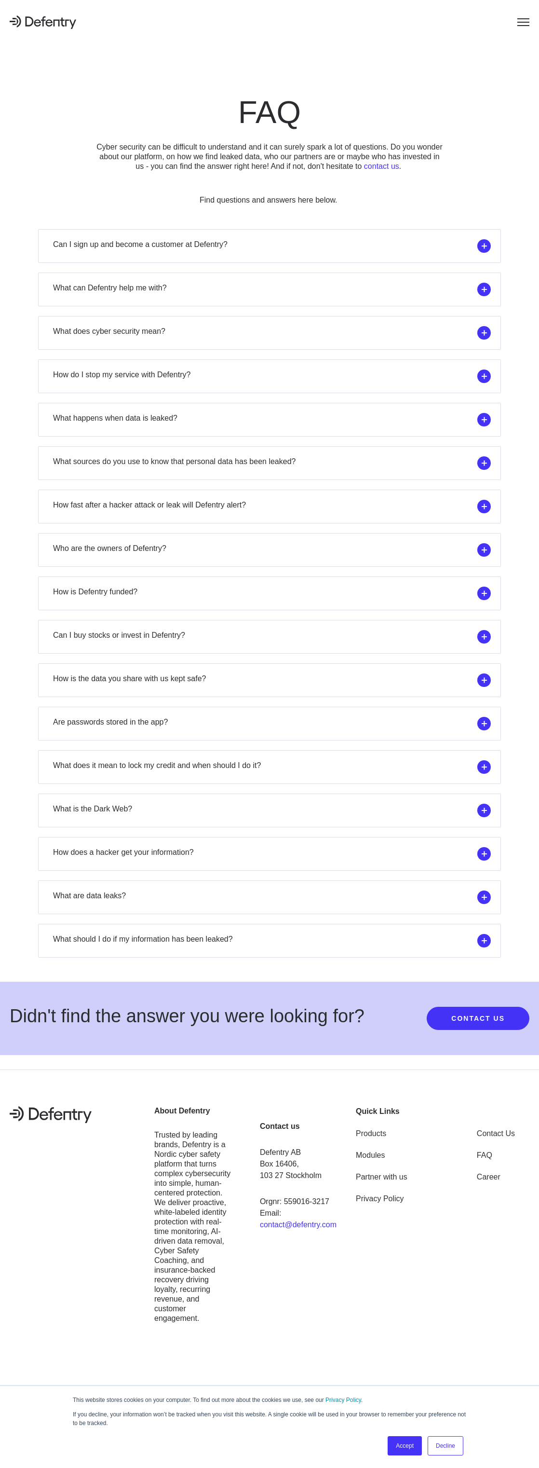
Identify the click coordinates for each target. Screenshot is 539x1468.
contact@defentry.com (298, 1225)
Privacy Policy (343, 1400)
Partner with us (381, 1177)
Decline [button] (445, 1445)
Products (371, 1133)
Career (488, 1177)
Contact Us (496, 1133)
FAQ (484, 1155)
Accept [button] (405, 1445)
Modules (370, 1155)
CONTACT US (478, 1018)
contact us (381, 166)
